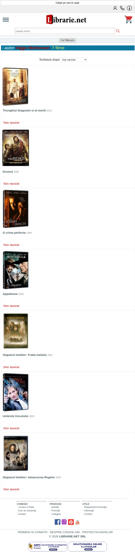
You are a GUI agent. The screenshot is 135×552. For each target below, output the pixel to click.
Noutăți (55, 507)
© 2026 (67, 536)
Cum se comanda (27, 510)
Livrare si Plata (26, 507)
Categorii (56, 514)
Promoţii (55, 510)
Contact (22, 514)
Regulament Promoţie (95, 507)
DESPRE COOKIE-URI (65, 532)
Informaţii (89, 510)
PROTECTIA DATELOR (97, 532)
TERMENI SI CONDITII (32, 532)
